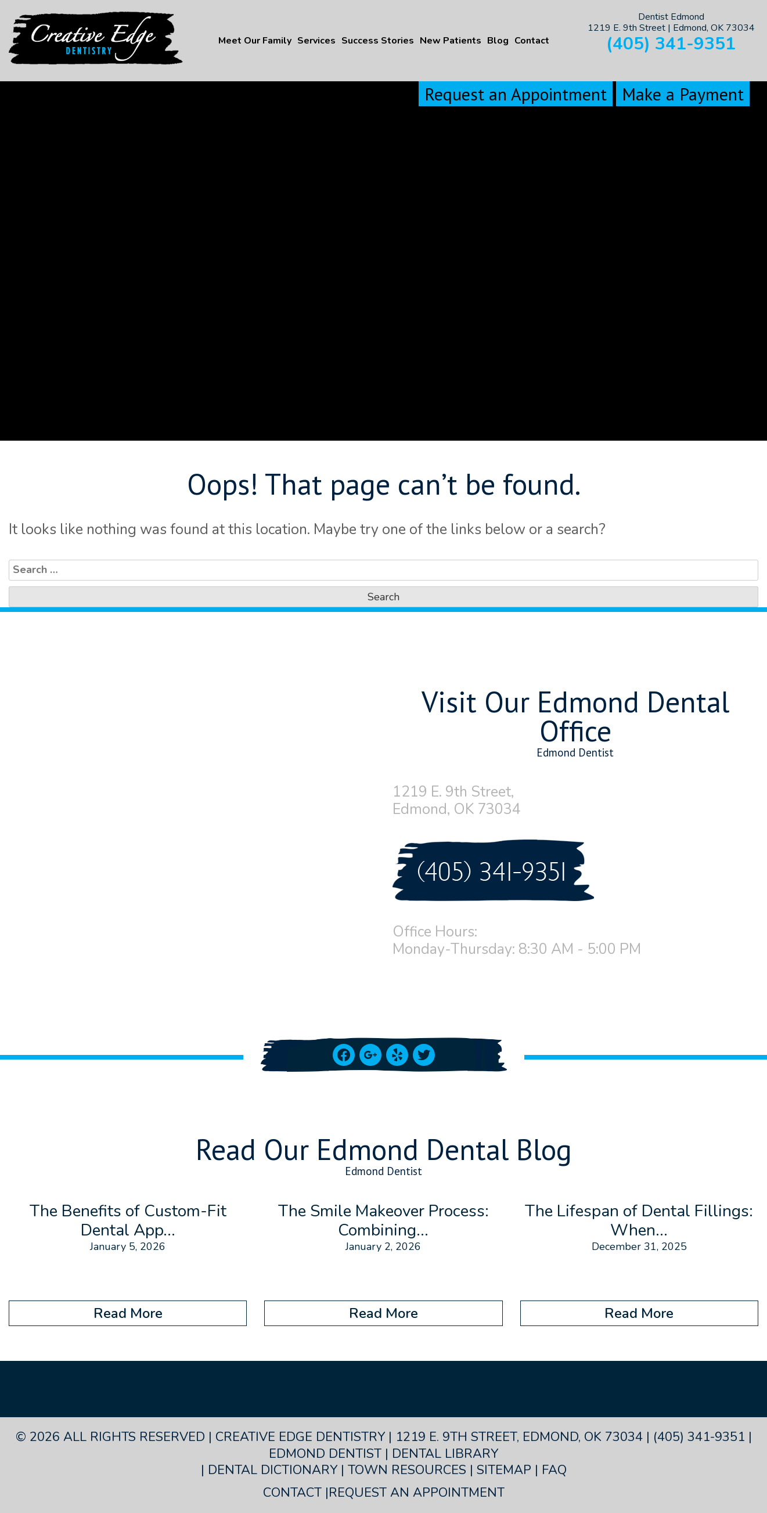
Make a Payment (683, 93)
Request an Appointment (515, 93)
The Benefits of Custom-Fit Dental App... (128, 1221)
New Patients (450, 40)
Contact (531, 40)
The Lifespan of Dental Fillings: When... (639, 1221)
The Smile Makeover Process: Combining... (383, 1221)
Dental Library (445, 1453)
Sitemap (504, 1470)
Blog (498, 40)
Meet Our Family (254, 40)
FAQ (554, 1470)
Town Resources (407, 1470)
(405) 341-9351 (671, 44)
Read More (128, 1313)
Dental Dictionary (272, 1470)
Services (316, 40)
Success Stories (377, 40)
